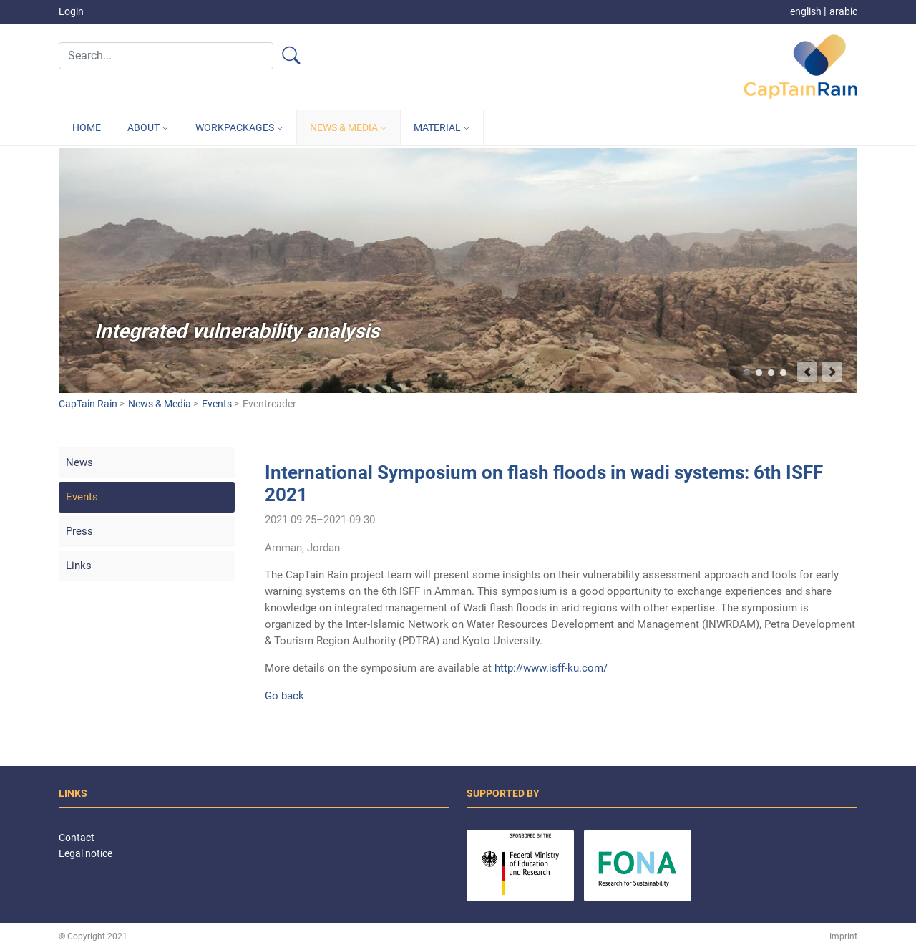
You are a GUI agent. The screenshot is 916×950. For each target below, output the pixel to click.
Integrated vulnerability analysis (747, 372)
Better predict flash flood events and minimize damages (759, 372)
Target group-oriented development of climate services (783, 372)
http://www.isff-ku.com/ (551, 667)
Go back (284, 695)
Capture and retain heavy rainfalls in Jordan (771, 372)
